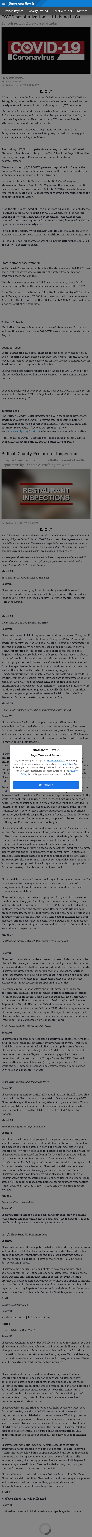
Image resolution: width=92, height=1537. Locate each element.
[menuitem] (83, 11)
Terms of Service (56, 760)
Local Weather (62, 11)
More (82, 11)
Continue (46, 785)
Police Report (14, 11)
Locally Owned (38, 11)
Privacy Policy (65, 764)
